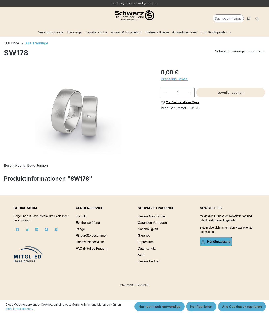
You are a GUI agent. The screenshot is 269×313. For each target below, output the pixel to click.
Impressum (146, 242)
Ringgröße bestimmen (91, 235)
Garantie (144, 235)
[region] (78, 111)
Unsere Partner (149, 261)
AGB (141, 255)
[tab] (14, 165)
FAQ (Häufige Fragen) (91, 248)
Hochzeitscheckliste (90, 242)
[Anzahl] (177, 92)
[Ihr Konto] (216, 241)
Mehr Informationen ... (20, 308)
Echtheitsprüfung (88, 222)
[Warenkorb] (263, 17)
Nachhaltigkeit (148, 229)
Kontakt (81, 216)
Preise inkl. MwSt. (174, 79)
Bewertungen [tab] (37, 165)
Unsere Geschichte (151, 216)
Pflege (80, 229)
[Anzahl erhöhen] (190, 92)
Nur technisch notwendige (160, 307)
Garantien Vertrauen (152, 222)
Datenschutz (147, 248)
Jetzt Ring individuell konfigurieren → (134, 3)
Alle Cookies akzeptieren (242, 307)
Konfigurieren (201, 307)
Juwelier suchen (230, 93)
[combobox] (228, 18)
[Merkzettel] (257, 18)
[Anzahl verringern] (165, 92)
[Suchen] (248, 18)
